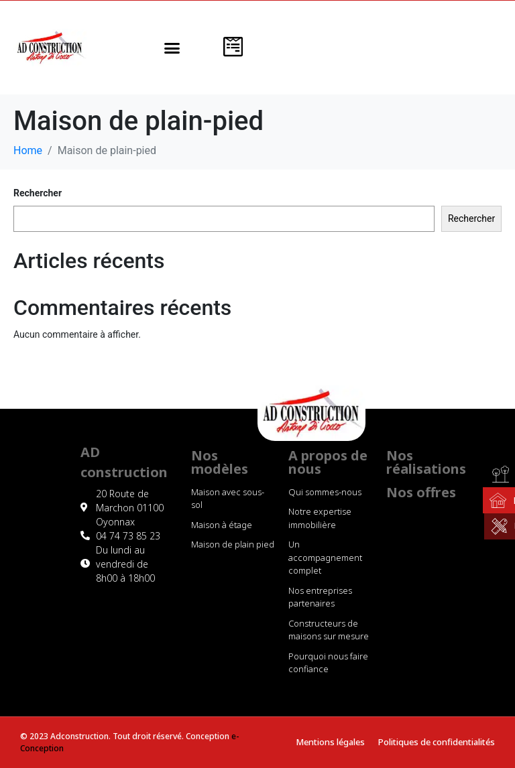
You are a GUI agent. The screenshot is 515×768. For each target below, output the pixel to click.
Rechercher (37, 193)
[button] (171, 47)
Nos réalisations (426, 462)
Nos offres (421, 492)
